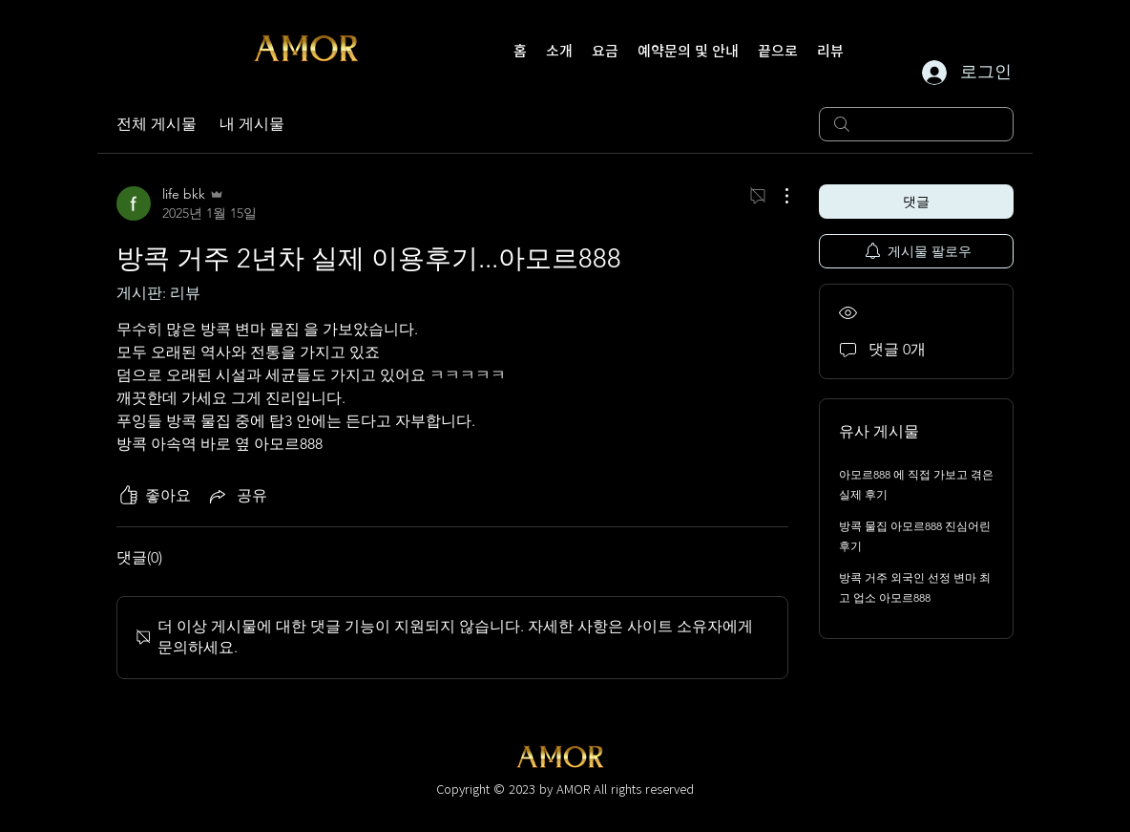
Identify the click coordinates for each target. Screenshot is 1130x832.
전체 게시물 (156, 124)
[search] (916, 124)
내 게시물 (252, 124)
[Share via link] (236, 495)
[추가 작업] (776, 195)
